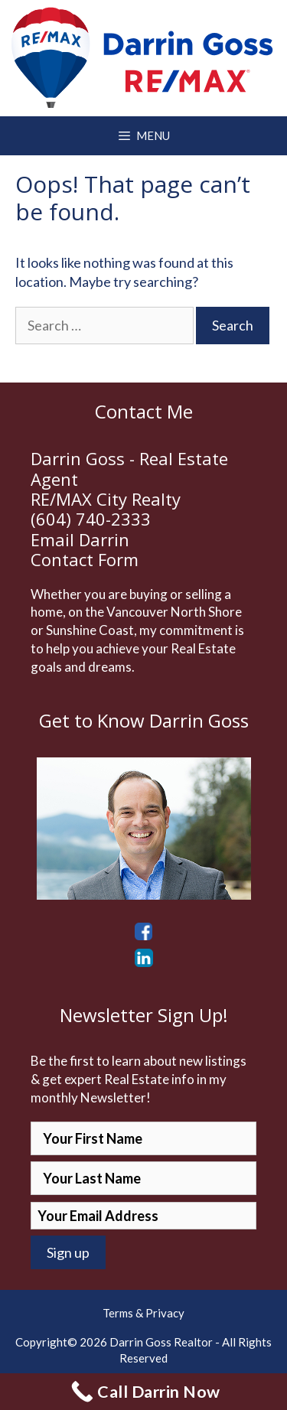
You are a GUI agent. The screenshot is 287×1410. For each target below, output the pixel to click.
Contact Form (85, 559)
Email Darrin (80, 539)
